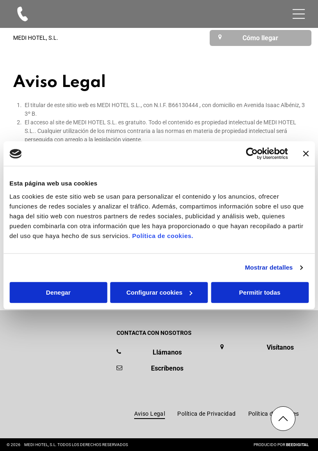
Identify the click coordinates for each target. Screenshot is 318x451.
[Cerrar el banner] (306, 154)
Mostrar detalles (269, 267)
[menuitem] (150, 413)
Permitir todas (260, 292)
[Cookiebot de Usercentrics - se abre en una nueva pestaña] (252, 154)
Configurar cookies (159, 292)
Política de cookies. (162, 235)
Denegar (58, 292)
